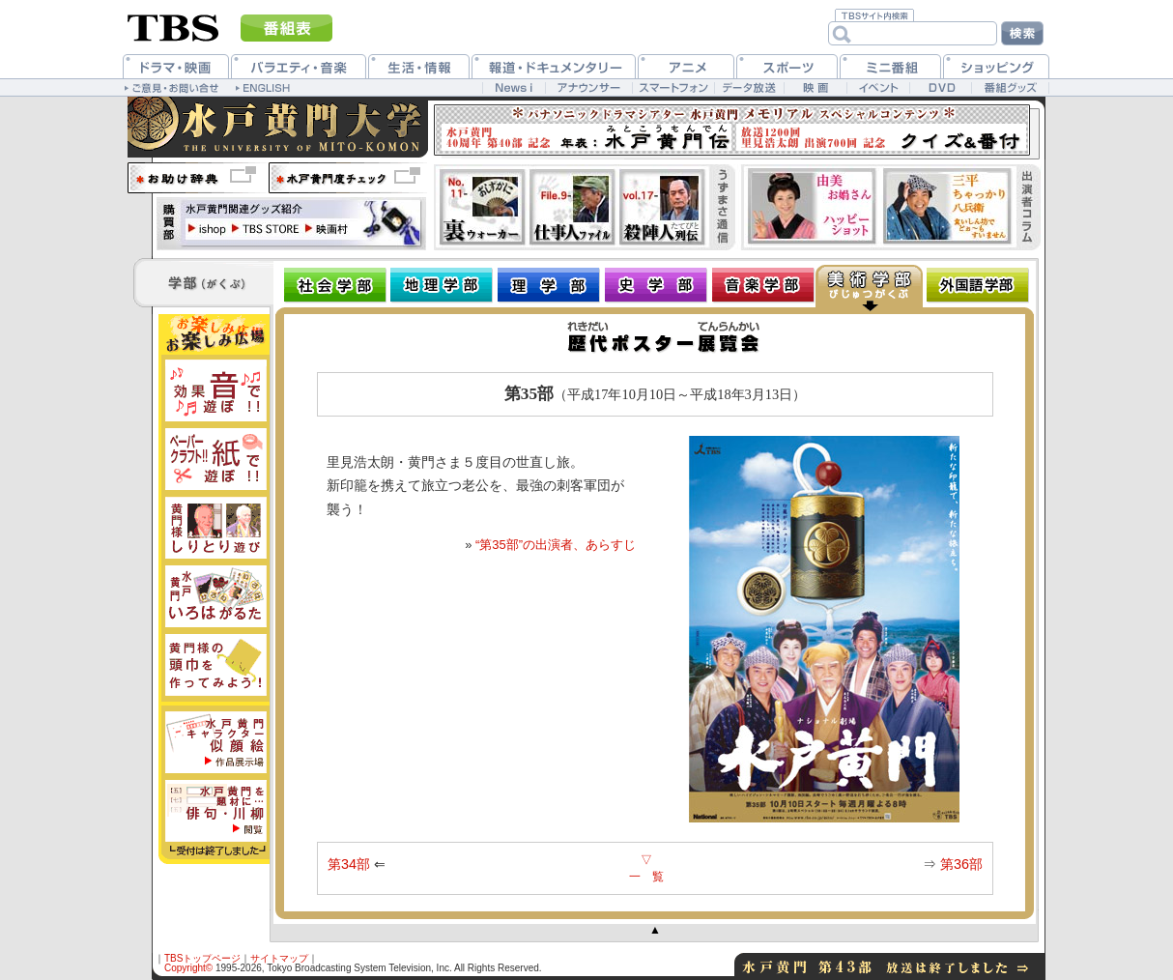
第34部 (349, 864)
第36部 (961, 864)
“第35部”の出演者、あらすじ (555, 544)
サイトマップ (279, 958)
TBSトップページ (202, 958)
